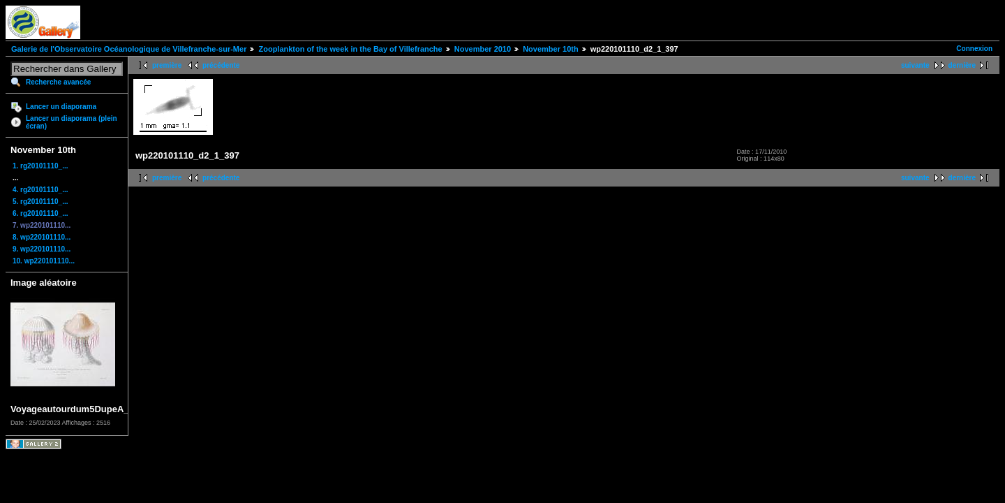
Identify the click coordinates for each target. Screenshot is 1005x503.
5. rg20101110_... (40, 201)
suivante (915, 65)
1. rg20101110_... (40, 166)
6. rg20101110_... (40, 213)
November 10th (550, 49)
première (166, 65)
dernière (962, 65)
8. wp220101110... (41, 237)
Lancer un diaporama (61, 106)
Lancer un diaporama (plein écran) (71, 122)
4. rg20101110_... (40, 190)
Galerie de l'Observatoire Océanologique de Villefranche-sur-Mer (128, 49)
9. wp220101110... (41, 249)
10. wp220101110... (44, 261)
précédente (220, 65)
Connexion (974, 48)
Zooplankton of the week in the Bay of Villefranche (350, 49)
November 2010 (482, 49)
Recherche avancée (58, 82)
